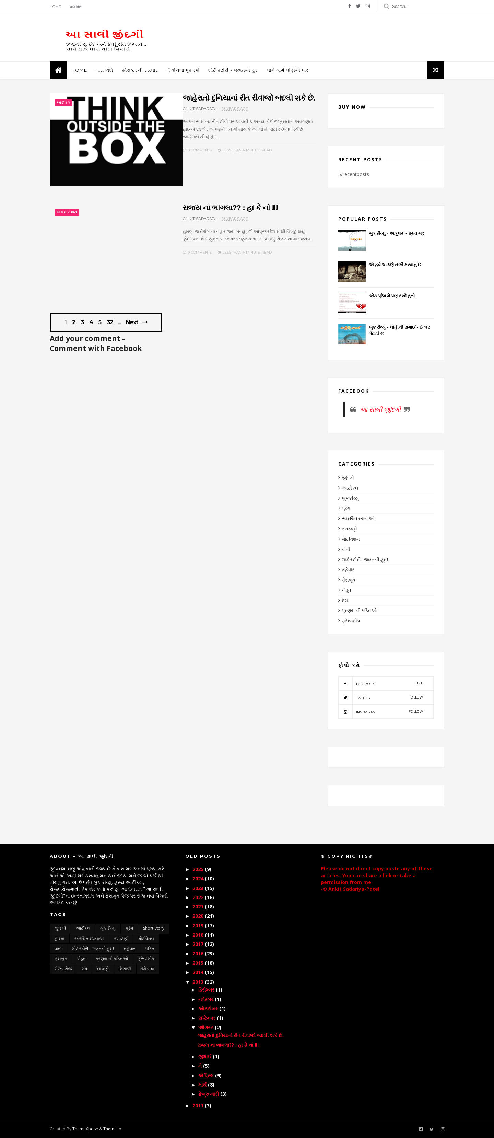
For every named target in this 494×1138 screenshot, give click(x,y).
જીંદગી (348, 477)
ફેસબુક (348, 580)
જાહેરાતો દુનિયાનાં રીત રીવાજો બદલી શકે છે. (249, 98)
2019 (198, 925)
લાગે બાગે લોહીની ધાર (288, 70)
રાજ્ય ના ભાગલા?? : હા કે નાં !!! (230, 207)
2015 (198, 963)
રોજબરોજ (63, 969)
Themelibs (113, 1129)
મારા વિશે (76, 6)
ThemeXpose (85, 1129)
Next (132, 322)
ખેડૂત (346, 590)
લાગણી (103, 969)
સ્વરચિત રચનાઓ (358, 518)
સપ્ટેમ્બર (207, 1017)
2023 (198, 888)
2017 (198, 944)
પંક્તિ (149, 948)
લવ (84, 969)
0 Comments (197, 150)
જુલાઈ (205, 1056)
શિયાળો (125, 969)
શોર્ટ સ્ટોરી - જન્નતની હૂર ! (365, 559)
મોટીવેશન (351, 539)
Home (55, 6)
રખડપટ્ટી (349, 529)
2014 (198, 972)
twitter (380, 697)
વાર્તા (346, 549)
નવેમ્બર (206, 999)
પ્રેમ (346, 508)
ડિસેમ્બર (207, 989)
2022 (198, 897)
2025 (198, 869)
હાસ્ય (59, 938)
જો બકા (147, 969)
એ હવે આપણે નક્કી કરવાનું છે (395, 264)
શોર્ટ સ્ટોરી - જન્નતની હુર (233, 70)
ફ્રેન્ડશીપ (351, 621)
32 (110, 322)
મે (200, 1066)
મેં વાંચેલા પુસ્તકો (183, 70)
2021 (198, 906)
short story (153, 928)
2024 (198, 878)
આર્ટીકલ (64, 102)
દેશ (345, 600)
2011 (198, 1105)
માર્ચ (203, 1084)
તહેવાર (348, 569)
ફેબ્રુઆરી (209, 1094)
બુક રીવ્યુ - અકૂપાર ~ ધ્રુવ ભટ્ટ (396, 233)
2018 (198, 934)
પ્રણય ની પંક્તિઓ (359, 610)
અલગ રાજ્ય (67, 212)
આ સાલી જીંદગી (380, 409)
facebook (380, 683)
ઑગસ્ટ (206, 1027)
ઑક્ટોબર (208, 1008)
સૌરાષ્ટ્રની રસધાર (140, 70)
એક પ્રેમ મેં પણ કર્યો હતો (391, 295)
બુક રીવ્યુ (350, 498)
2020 (198, 916)
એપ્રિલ (206, 1075)
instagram (380, 711)
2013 (198, 981)
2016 (198, 953)
